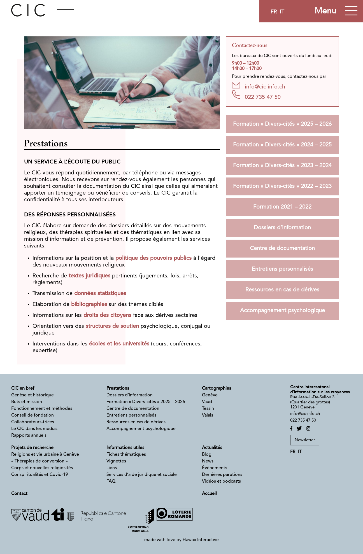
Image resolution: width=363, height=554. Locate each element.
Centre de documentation (282, 248)
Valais (207, 415)
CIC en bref (22, 388)
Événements (214, 468)
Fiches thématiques (126, 454)
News (207, 461)
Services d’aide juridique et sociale (141, 475)
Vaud (207, 402)
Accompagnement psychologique (282, 311)
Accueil (209, 494)
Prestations (117, 388)
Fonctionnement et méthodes (41, 408)
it (282, 12)
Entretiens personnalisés (282, 269)
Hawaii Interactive (201, 540)
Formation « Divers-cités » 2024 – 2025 (282, 145)
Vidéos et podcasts (221, 481)
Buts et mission (26, 402)
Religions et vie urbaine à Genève (45, 454)
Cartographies (216, 388)
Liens (111, 468)
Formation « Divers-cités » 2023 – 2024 (282, 166)
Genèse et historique (32, 395)
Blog (206, 454)
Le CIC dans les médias (34, 429)
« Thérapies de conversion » (39, 461)
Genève (210, 395)
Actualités (212, 448)
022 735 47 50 (256, 95)
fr (274, 12)
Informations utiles (125, 448)
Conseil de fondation (32, 415)
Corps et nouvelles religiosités (42, 468)
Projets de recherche (32, 448)
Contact (19, 494)
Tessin (208, 408)
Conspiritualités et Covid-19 (39, 475)
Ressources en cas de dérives (282, 290)
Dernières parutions (222, 475)
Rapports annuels (28, 435)
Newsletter (305, 440)
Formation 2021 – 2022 (282, 207)
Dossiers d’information (282, 228)
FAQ (110, 481)
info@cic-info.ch (258, 86)
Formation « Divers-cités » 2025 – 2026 (282, 124)
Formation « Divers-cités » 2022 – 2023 (282, 186)
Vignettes (116, 461)
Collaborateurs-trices (32, 422)
